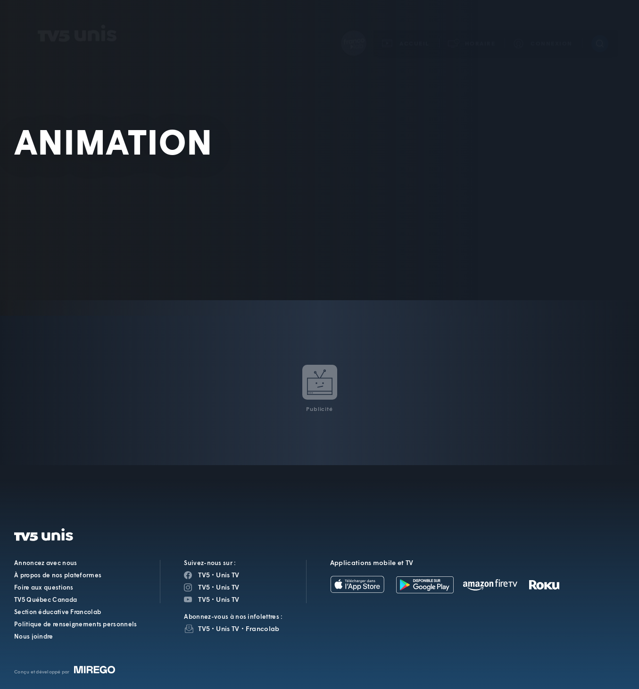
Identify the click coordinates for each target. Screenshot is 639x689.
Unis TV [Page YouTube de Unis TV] (227, 599)
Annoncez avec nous (45, 562)
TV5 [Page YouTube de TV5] (204, 599)
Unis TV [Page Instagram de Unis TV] (227, 587)
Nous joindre (33, 636)
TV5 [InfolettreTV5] (204, 628)
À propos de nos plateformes (57, 575)
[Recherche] (599, 30)
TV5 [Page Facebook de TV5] (204, 575)
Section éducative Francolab (57, 611)
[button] (472, 30)
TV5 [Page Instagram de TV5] (204, 587)
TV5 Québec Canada (45, 599)
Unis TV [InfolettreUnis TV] (227, 628)
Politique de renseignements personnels (75, 624)
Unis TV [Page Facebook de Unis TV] (227, 575)
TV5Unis (77, 20)
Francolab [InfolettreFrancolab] (263, 628)
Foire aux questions (44, 587)
